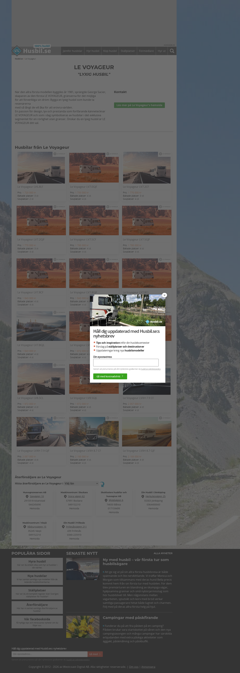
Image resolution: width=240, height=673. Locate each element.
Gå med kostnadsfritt (110, 376)
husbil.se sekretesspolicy (151, 369)
